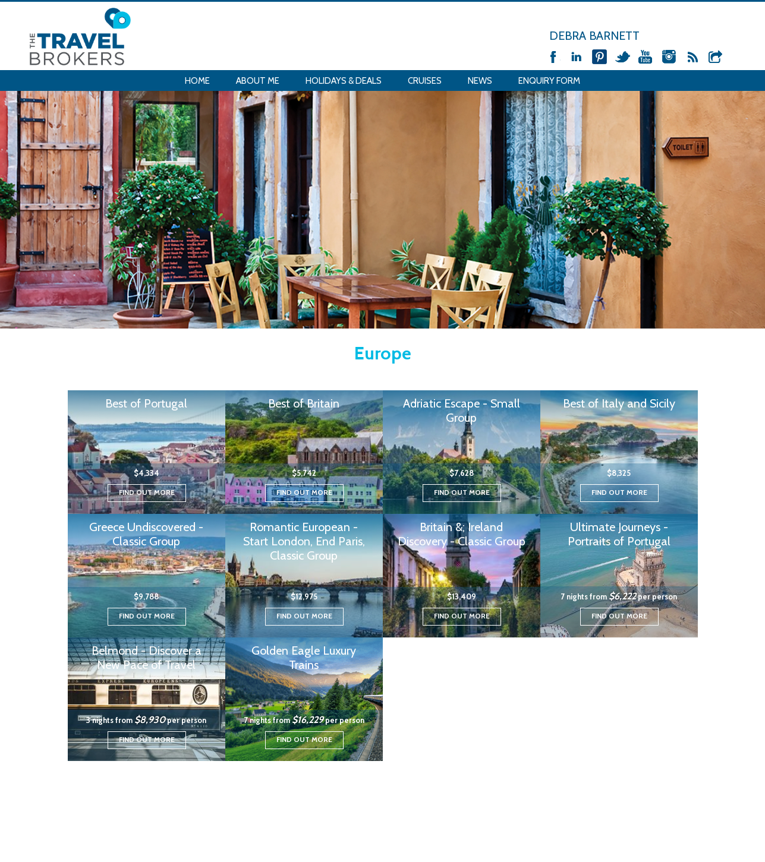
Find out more (147, 492)
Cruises (425, 80)
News (480, 80)
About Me (257, 80)
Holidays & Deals (344, 80)
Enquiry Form (549, 80)
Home (197, 80)
